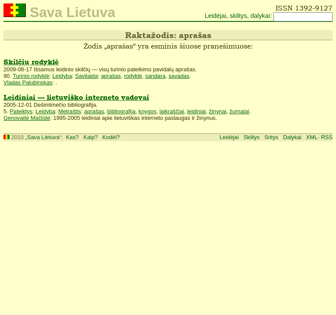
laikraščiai (171, 111)
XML (312, 137)
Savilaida (86, 76)
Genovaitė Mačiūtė (27, 118)
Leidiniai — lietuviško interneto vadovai (76, 97)
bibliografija (121, 111)
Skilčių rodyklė (31, 62)
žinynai (218, 111)
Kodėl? (111, 137)
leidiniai (196, 111)
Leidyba (62, 76)
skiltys (238, 15)
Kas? (72, 137)
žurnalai (239, 111)
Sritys (271, 137)
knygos (148, 111)
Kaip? (91, 137)
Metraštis (69, 111)
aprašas (111, 76)
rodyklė (133, 76)
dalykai (260, 15)
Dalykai (292, 137)
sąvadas (178, 76)
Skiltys (252, 137)
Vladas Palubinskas (28, 82)
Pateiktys (21, 111)
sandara (155, 76)
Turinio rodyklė (31, 76)
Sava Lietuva (43, 137)
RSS (326, 137)
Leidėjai (216, 15)
